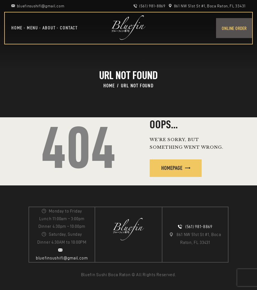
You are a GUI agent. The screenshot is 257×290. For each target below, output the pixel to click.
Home (109, 85)
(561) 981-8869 (198, 226)
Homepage (171, 168)
